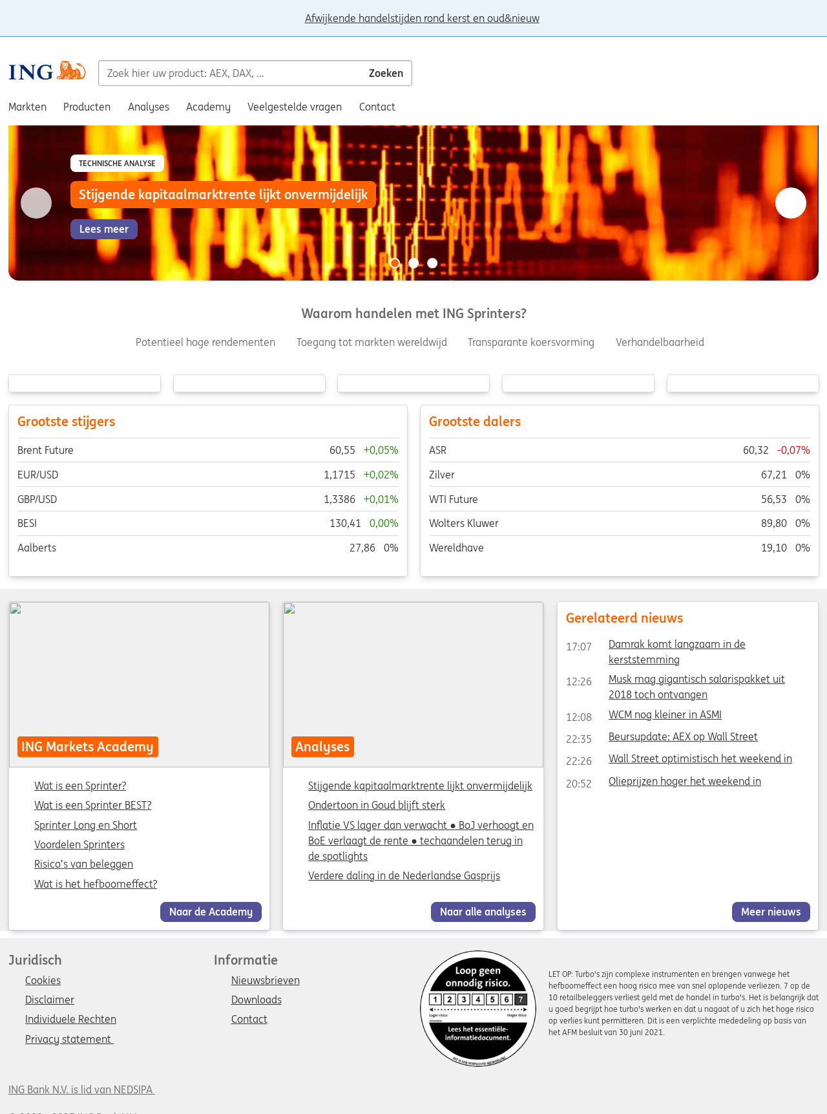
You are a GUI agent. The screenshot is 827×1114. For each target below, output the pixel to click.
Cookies (43, 981)
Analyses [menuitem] (148, 106)
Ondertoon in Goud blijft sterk (377, 805)
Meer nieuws (771, 911)
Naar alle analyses (483, 911)
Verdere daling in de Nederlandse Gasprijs (405, 875)
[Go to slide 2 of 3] (413, 263)
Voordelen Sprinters (79, 845)
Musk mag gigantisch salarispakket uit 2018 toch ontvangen (675, 681)
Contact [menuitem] (377, 106)
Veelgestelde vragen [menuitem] (294, 106)
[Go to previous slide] (36, 203)
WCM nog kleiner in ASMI (644, 717)
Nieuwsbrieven (265, 981)
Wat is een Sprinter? (80, 786)
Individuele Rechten (70, 1019)
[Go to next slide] (790, 203)
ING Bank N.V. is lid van (81, 1089)
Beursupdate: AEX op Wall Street (662, 739)
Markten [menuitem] (27, 106)
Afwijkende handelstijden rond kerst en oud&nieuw (422, 19)
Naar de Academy (211, 911)
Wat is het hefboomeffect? (95, 884)
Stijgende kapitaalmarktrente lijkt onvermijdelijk (421, 785)
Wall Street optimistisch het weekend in (679, 761)
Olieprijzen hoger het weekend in (663, 783)
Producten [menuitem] (86, 106)
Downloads (256, 1000)
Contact (249, 1019)
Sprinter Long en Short (85, 825)
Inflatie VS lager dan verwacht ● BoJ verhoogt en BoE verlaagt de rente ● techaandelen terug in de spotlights (421, 840)
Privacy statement (69, 1039)
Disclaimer (49, 1000)
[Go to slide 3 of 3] (432, 263)
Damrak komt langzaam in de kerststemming (656, 646)
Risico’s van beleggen (83, 865)
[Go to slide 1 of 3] (395, 263)
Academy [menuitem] (208, 106)
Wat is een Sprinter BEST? (92, 806)
